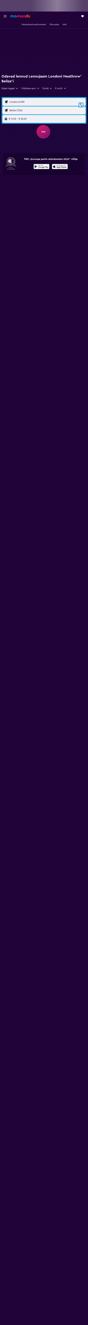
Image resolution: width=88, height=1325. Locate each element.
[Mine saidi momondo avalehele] (20, 16)
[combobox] (10, 88)
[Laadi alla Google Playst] (41, 167)
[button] (5, 16)
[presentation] (60, 166)
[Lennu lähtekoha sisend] (46, 102)
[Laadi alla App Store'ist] (60, 167)
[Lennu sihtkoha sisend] (46, 110)
